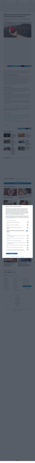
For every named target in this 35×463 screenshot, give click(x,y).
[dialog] (17, 231)
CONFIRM (11, 253)
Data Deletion (13, 256)
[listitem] (17, 220)
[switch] (27, 222)
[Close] (31, 206)
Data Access (17, 256)
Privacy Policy (22, 256)
